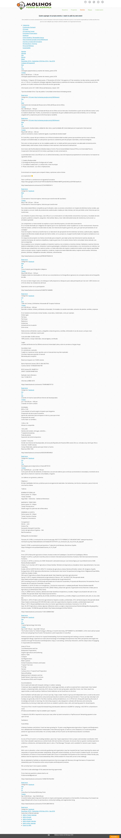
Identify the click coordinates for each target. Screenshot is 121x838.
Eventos (82, 10)
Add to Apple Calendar (29, 821)
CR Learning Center (28, 31)
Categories (26, 25)
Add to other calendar (29, 823)
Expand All (31, 63)
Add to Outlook (27, 819)
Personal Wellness (28, 46)
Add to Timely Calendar (30, 815)
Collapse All (24, 63)
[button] (30, 813)
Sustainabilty (26, 48)
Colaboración (99, 10)
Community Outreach (29, 27)
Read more (24, 95)
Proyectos (74, 10)
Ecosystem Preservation (30, 33)
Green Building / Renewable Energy (33, 37)
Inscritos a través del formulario (32, 42)
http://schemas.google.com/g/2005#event (35, 39)
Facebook (25, 35)
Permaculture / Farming (30, 44)
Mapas (90, 10)
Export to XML (27, 825)
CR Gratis (25, 29)
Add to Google (27, 817)
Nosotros (65, 10)
